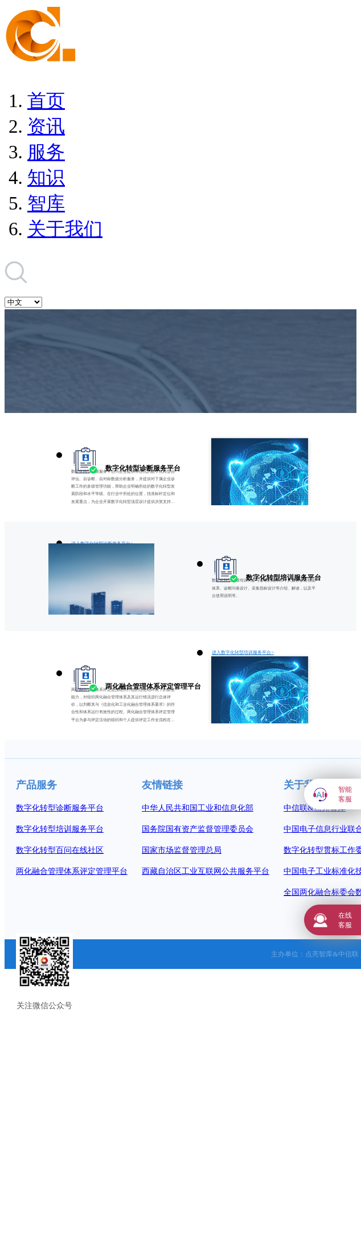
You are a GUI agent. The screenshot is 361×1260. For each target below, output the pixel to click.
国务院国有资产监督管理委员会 (197, 829)
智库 (46, 203)
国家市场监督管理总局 (181, 850)
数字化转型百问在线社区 (60, 850)
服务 (46, 152)
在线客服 (345, 920)
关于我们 (64, 229)
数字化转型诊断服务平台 (60, 808)
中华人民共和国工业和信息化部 (197, 808)
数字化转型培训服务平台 (60, 829)
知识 (46, 177)
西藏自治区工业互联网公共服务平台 (205, 871)
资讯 (46, 126)
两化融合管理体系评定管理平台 (72, 871)
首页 (46, 101)
